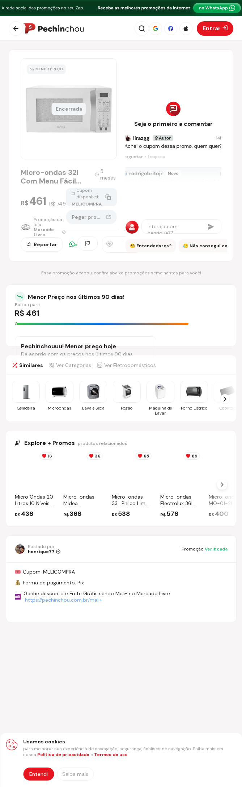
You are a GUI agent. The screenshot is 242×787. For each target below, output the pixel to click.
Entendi (38, 774)
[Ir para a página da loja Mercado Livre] (43, 228)
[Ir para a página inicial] (53, 28)
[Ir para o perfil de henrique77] (37, 549)
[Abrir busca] (142, 28)
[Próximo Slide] (222, 484)
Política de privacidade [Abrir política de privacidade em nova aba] (63, 754)
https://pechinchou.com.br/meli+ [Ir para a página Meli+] (63, 600)
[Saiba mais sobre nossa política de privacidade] (75, 774)
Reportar (42, 245)
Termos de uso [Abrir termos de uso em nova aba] (111, 754)
